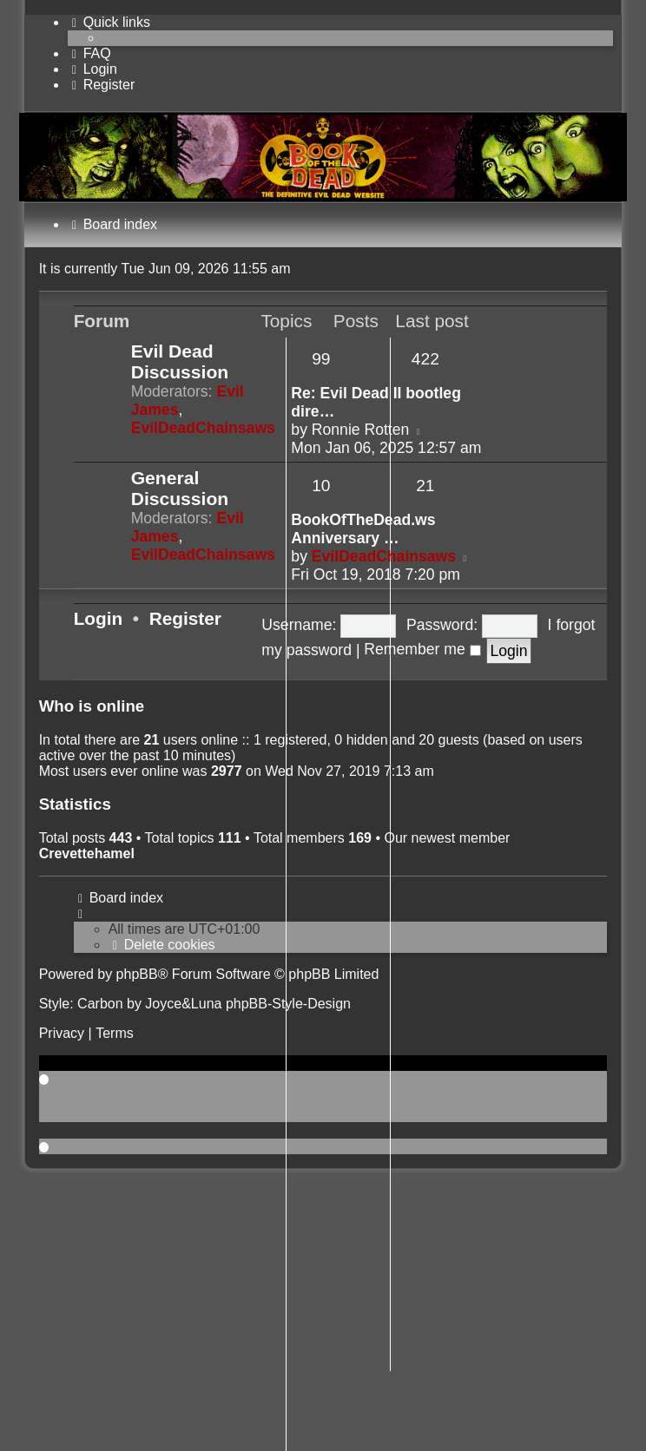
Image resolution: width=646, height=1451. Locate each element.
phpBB (137, 974)
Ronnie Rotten (360, 429)
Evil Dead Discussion (180, 361)
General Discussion (180, 488)
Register (185, 618)
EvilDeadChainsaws (203, 428)
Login (98, 618)
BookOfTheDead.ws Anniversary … (363, 529)
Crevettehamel (87, 853)
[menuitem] (89, 53)
